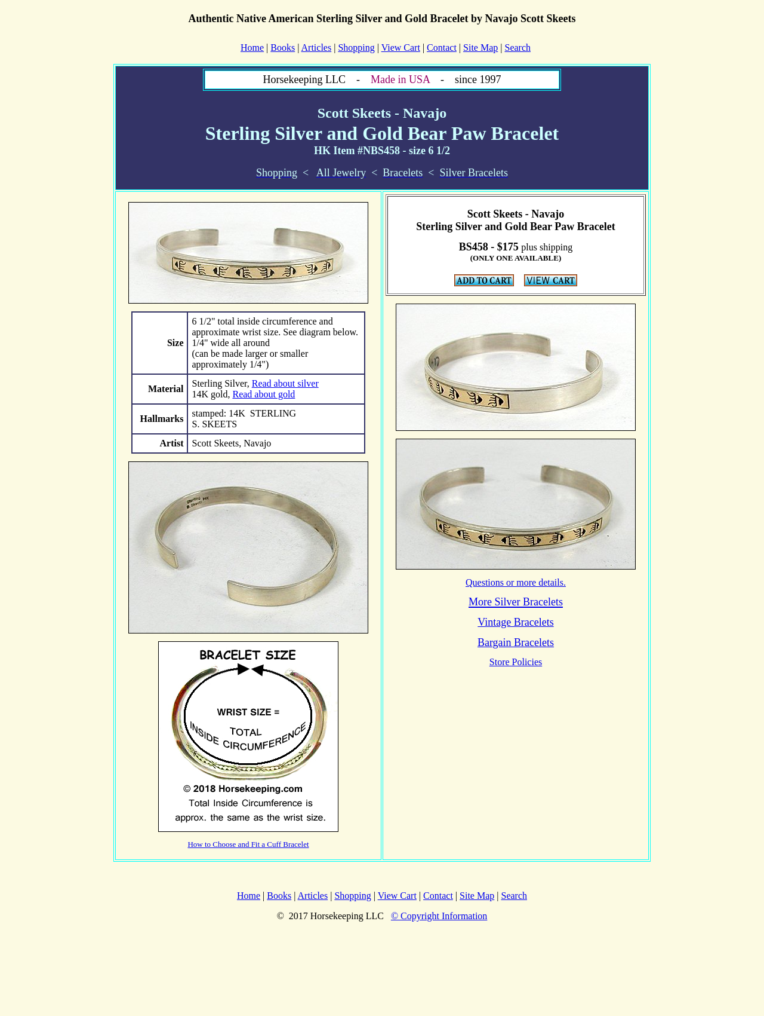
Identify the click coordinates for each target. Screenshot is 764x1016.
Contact (442, 47)
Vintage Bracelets (515, 622)
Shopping (356, 47)
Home (248, 895)
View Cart (400, 47)
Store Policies (515, 662)
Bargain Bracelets (516, 642)
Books (282, 47)
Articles (316, 47)
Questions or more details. (516, 582)
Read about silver (285, 383)
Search (517, 47)
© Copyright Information (439, 916)
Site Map (480, 47)
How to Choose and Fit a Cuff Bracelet (248, 844)
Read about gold (263, 394)
